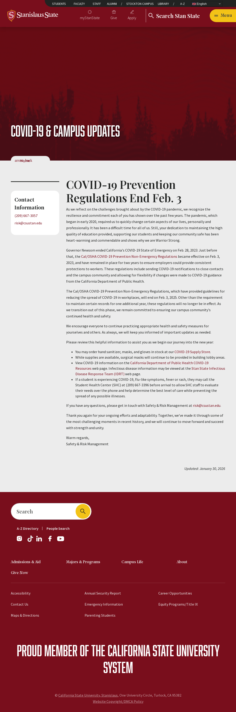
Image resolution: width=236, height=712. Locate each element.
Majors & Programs (83, 562)
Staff (97, 4)
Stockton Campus (140, 4)
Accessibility (20, 593)
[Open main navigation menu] (223, 15)
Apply (132, 17)
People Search (58, 528)
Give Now (19, 573)
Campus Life (132, 562)
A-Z (182, 4)
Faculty (79, 4)
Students (59, 4)
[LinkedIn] (39, 541)
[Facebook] (52, 541)
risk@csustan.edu (28, 223)
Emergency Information (104, 604)
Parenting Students (100, 615)
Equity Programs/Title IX (178, 604)
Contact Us (19, 604)
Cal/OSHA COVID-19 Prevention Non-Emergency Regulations (129, 256)
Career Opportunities (175, 593)
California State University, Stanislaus (88, 695)
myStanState (90, 17)
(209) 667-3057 (26, 215)
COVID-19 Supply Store (192, 351)
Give (113, 17)
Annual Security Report (103, 593)
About (182, 562)
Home (25, 160)
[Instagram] (21, 541)
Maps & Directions (25, 615)
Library (163, 4)
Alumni (112, 4)
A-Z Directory (27, 528)
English (199, 4)
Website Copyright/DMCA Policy (118, 701)
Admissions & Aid (26, 562)
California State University (163, 650)
